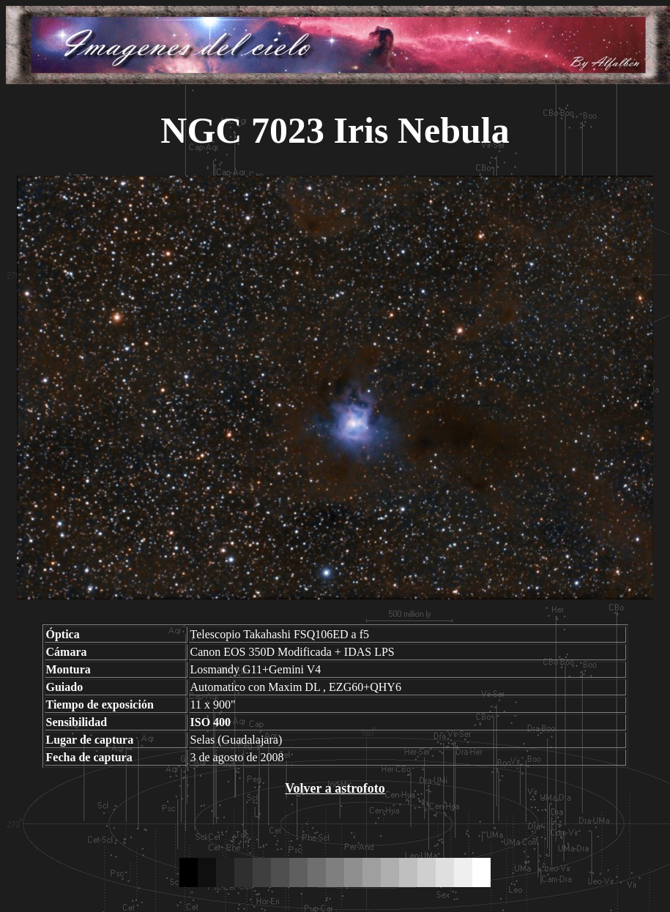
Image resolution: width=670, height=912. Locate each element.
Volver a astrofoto (335, 788)
